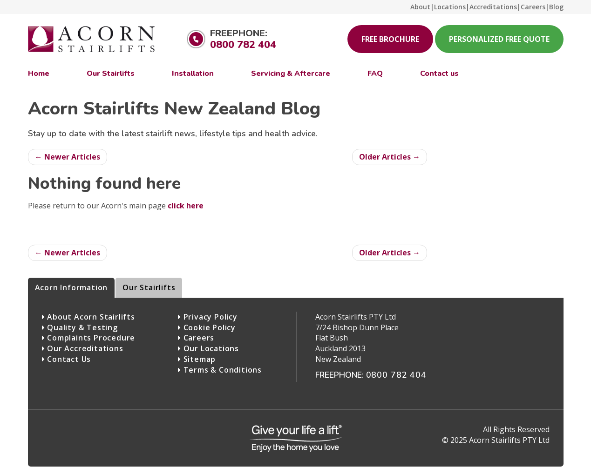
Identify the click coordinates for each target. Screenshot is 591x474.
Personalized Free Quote (499, 39)
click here (186, 205)
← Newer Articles (67, 157)
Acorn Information (71, 287)
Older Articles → (389, 157)
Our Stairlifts (148, 287)
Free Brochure (390, 39)
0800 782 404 (243, 45)
